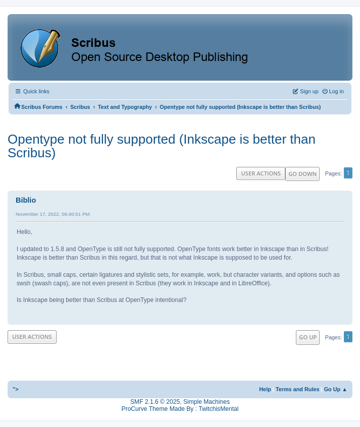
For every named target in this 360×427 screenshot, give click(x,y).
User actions (261, 173)
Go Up (308, 337)
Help (265, 389)
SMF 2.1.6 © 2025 (155, 401)
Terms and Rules (298, 389)
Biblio (26, 200)
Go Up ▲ (335, 389)
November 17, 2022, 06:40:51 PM (53, 214)
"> (16, 389)
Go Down (302, 173)
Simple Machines (206, 401)
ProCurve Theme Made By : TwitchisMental (180, 408)
